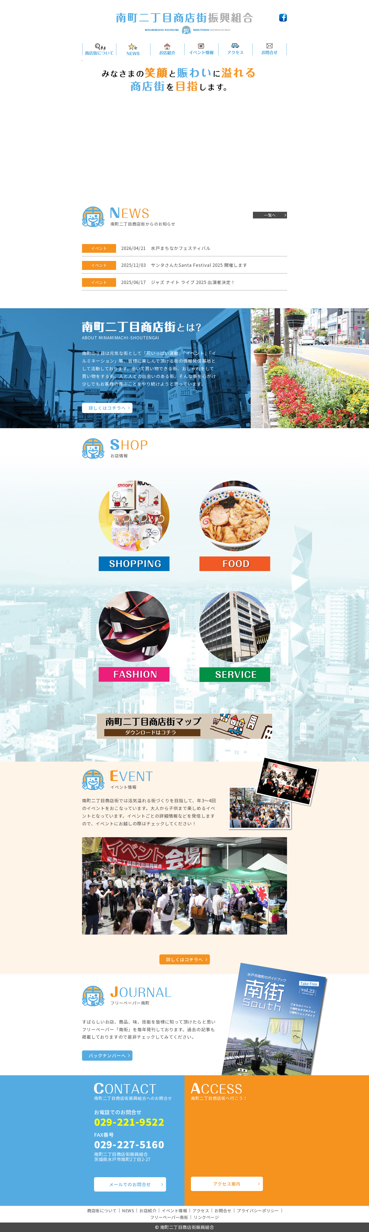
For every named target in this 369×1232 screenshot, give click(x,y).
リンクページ (206, 1217)
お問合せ (222, 1210)
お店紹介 (147, 1210)
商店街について (102, 1210)
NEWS (128, 1210)
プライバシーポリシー (258, 1210)
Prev (89, 124)
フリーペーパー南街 (169, 1217)
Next (280, 124)
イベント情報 (174, 1210)
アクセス (200, 1210)
